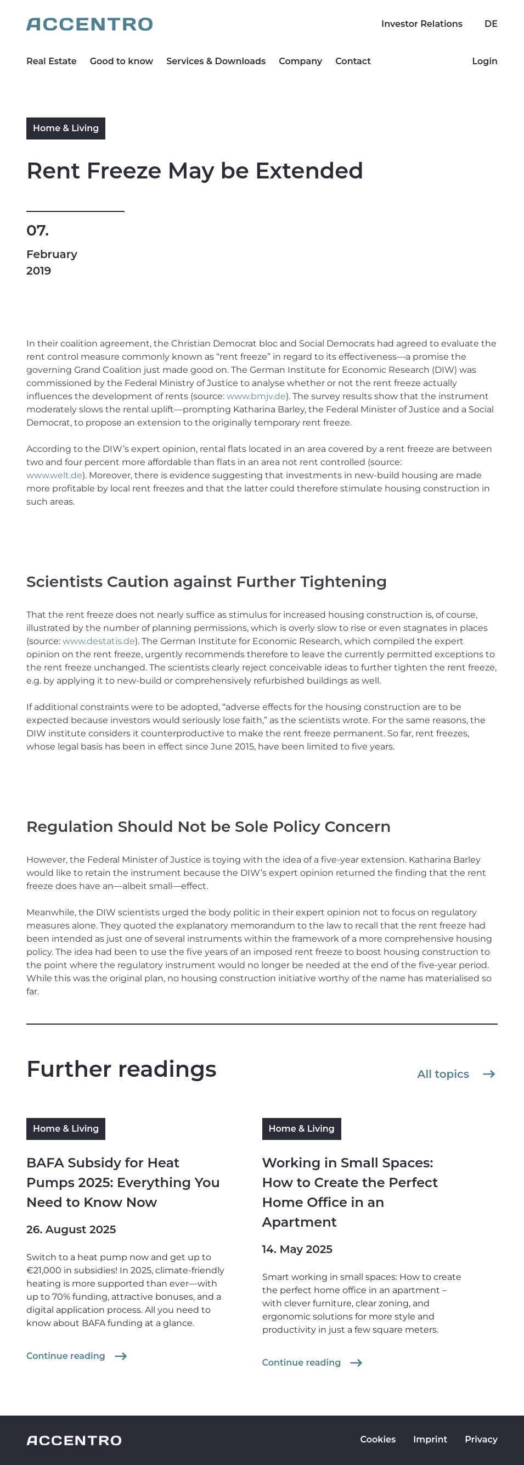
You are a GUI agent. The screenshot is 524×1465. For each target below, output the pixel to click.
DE (491, 24)
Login (485, 61)
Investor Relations (422, 24)
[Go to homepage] (262, 24)
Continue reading (77, 1356)
